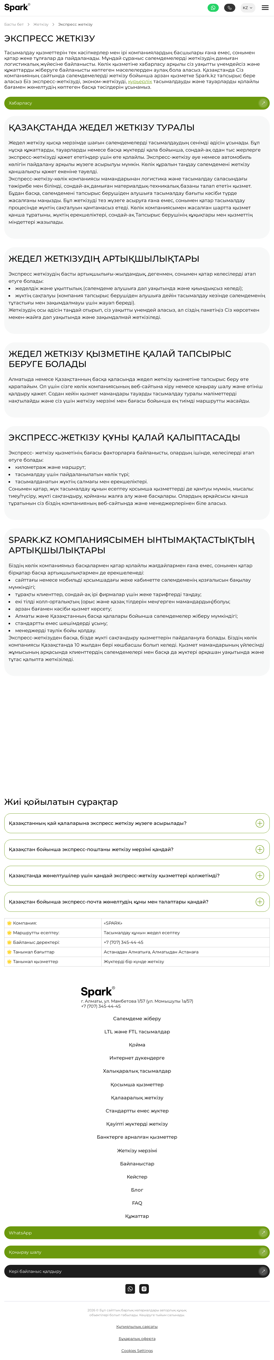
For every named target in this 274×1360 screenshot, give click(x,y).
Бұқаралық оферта (137, 1338)
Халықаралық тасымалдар (137, 1071)
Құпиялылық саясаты (137, 1326)
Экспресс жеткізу (75, 24)
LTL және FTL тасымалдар (137, 1032)
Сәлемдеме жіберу (137, 1019)
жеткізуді (85, 200)
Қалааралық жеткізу (137, 1098)
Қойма (137, 1045)
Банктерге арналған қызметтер (137, 1137)
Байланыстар (137, 1164)
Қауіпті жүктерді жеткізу (137, 1124)
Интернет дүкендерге (137, 1058)
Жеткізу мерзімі (137, 1151)
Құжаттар (137, 1216)
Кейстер (137, 1177)
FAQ (137, 1203)
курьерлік (140, 81)
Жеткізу (41, 24)
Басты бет (14, 24)
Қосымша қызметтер (137, 1085)
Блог (137, 1190)
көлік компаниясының (102, 386)
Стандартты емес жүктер (137, 1111)
